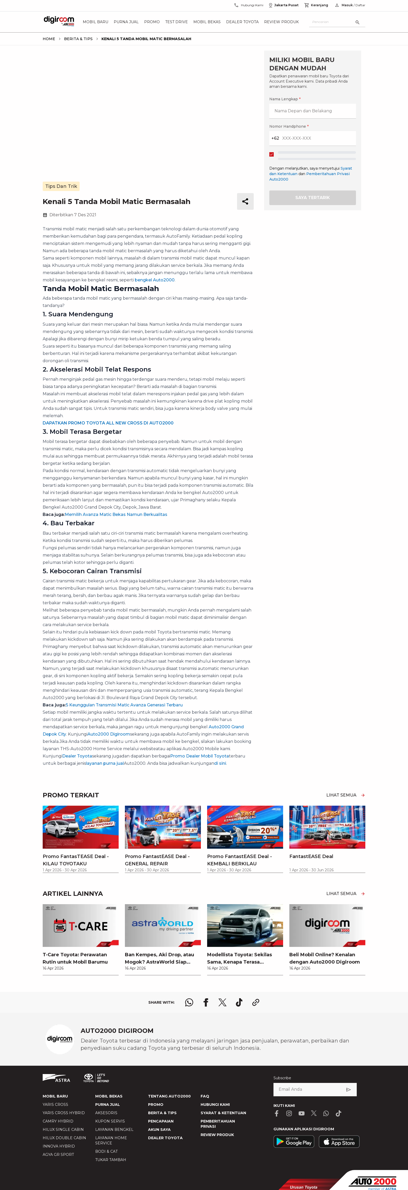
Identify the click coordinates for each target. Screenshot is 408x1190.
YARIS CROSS (55, 1104)
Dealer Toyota (242, 22)
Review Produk (281, 22)
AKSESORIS (106, 1113)
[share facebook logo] (206, 1002)
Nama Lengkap (285, 99)
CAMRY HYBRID (58, 1121)
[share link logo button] (256, 1002)
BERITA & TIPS (162, 1113)
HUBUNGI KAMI (215, 1104)
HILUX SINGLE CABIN (63, 1129)
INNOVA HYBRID (59, 1146)
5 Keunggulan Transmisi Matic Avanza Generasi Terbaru (124, 704)
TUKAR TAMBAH (110, 1159)
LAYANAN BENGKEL (114, 1129)
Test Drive (176, 22)
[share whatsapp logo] (189, 1002)
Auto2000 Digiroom (108, 734)
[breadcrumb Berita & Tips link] (77, 38)
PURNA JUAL (107, 1104)
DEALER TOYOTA (165, 1138)
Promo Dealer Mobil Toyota (199, 756)
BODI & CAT (106, 1151)
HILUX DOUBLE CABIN (64, 1138)
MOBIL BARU (55, 1096)
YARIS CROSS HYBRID (64, 1113)
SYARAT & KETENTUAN (223, 1113)
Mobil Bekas (207, 22)
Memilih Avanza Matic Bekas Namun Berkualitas (116, 514)
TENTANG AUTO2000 (169, 1096)
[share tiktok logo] (239, 1002)
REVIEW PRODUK (217, 1134)
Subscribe (282, 1078)
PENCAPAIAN (161, 1121)
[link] (81, 939)
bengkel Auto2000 (155, 280)
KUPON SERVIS (110, 1121)
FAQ (205, 1096)
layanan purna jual (105, 763)
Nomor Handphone (289, 126)
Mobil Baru (95, 22)
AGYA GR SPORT (58, 1154)
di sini (220, 763)
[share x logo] (222, 1002)
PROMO (155, 1104)
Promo (152, 22)
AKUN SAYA (159, 1129)
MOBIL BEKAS (109, 1096)
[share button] (245, 201)
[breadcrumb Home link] (49, 38)
